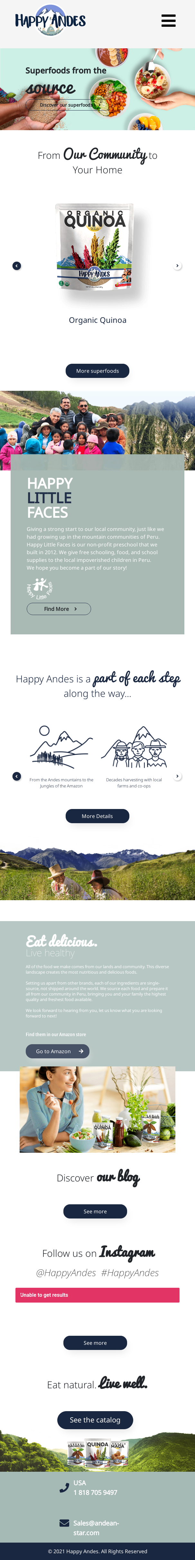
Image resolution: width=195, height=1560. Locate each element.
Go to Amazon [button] (59, 1051)
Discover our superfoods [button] (69, 105)
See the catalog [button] (95, 1419)
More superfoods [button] (97, 370)
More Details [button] (97, 816)
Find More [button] (60, 608)
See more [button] (95, 1211)
